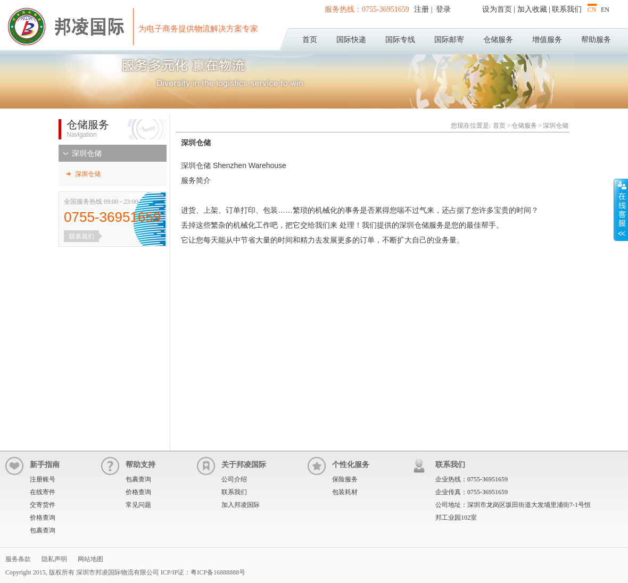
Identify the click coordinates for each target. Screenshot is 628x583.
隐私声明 (54, 559)
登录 (442, 9)
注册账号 (42, 479)
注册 (422, 9)
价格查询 (42, 517)
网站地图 (90, 559)
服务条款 (18, 559)
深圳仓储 (87, 153)
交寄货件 (42, 505)
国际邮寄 (449, 40)
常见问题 (138, 505)
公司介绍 (234, 479)
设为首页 (497, 9)
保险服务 (345, 479)
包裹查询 (42, 530)
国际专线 (400, 40)
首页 (309, 40)
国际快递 (351, 40)
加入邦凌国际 (240, 505)
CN (592, 9)
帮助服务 (596, 40)
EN (605, 9)
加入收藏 (532, 9)
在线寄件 (42, 492)
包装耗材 (345, 492)
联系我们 (567, 9)
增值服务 (547, 40)
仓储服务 (498, 40)
